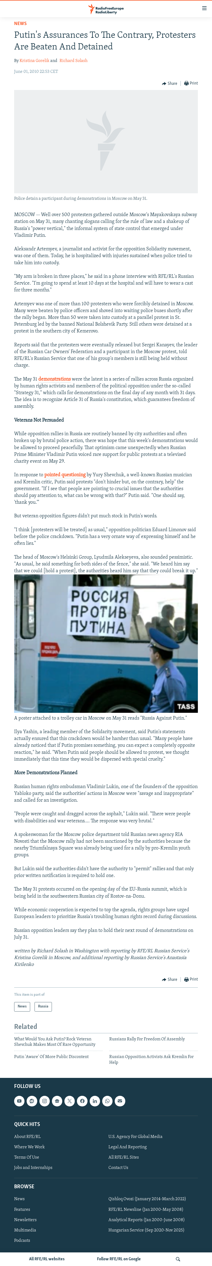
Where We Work (29, 1147)
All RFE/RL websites (47, 1259)
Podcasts (22, 1241)
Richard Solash (74, 61)
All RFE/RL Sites (123, 1157)
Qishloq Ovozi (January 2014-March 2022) (147, 1199)
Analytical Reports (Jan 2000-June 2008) (146, 1220)
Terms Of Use (26, 1157)
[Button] (169, 84)
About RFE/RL (27, 1137)
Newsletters (25, 1220)
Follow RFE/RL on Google (119, 1259)
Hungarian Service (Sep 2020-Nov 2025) (146, 1230)
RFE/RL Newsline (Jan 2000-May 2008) (145, 1210)
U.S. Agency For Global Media (135, 1137)
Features (22, 1210)
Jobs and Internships (33, 1168)
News (20, 23)
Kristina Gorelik (34, 61)
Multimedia (25, 1230)
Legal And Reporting (127, 1147)
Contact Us (118, 1168)
